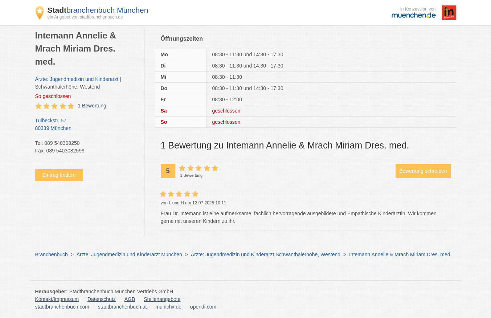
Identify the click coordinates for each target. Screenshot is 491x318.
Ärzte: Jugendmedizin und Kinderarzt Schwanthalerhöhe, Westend (265, 254)
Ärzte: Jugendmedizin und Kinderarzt (77, 79)
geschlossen (53, 96)
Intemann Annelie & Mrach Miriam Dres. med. (400, 254)
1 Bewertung (92, 106)
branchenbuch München (98, 10)
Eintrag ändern (59, 175)
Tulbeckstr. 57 (86, 125)
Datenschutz (101, 299)
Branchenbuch (51, 254)
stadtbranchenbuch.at (122, 307)
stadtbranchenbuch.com (62, 307)
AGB (129, 299)
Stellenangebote (162, 299)
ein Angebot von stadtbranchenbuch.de (85, 17)
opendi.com (203, 307)
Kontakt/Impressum (57, 299)
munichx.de (168, 307)
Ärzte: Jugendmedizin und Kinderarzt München (129, 254)
